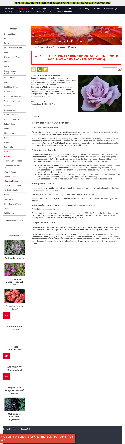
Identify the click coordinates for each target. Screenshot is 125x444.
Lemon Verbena (14, 235)
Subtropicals (9, 199)
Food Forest (9, 78)
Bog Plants (8, 38)
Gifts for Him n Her (12, 101)
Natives (7, 138)
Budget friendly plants (13, 48)
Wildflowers (9, 213)
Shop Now (23, 8)
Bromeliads (8, 43)
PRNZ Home (10, 8)
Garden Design (84, 8)
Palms (6, 142)
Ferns (6, 66)
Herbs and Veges (11, 115)
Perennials (8, 147)
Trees (6, 208)
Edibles (7, 62)
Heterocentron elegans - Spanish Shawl (14, 282)
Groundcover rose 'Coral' (14, 307)
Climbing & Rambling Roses (13, 166)
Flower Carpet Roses (13, 161)
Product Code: (36, 104)
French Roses (10, 176)
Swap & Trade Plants (63, 11)
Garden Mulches (10, 92)
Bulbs (6, 52)
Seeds (6, 195)
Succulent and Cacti (12, 204)
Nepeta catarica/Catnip (14, 348)
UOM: (33, 101)
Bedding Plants (10, 34)
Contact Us (69, 8)
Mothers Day (9, 133)
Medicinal (8, 129)
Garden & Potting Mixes (13, 96)
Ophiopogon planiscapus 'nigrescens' (14, 417)
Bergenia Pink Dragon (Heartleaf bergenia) (14, 390)
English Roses (10, 172)
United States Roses (13, 190)
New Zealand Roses (13, 185)
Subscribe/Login (110, 8)
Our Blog (8, 11)
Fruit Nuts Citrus (11, 87)
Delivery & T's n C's (43, 11)
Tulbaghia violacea (14, 258)
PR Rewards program (40, 8)
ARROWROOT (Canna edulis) (14, 368)
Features (35, 116)
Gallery (97, 8)
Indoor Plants (9, 124)
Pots (6, 152)
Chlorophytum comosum (14, 328)
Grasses (7, 105)
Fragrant (7, 82)
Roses (7, 156)
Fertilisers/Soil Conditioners (10, 72)
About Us (56, 8)
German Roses (11, 181)
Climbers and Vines (12, 57)
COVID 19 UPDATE (23, 11)
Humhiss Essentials (12, 119)
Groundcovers (10, 110)
